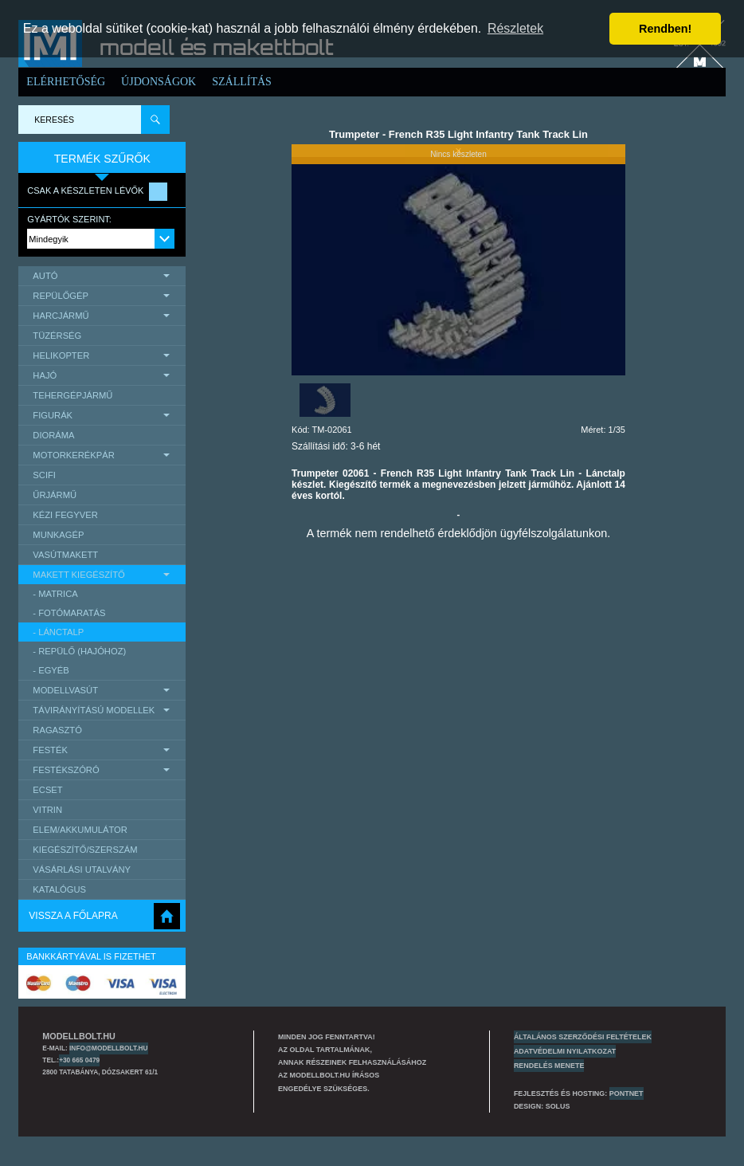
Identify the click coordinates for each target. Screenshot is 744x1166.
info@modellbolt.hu (108, 1048)
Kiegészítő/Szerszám (85, 849)
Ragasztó (57, 730)
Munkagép (58, 535)
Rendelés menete (549, 1066)
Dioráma (53, 435)
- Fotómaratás (69, 613)
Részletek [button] (515, 28)
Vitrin (47, 810)
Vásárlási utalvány (82, 869)
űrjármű (54, 495)
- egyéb (51, 670)
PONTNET (626, 1093)
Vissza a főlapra (73, 915)
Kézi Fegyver (65, 515)
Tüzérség (57, 335)
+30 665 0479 (79, 1060)
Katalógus (59, 889)
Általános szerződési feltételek (583, 1037)
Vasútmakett (65, 554)
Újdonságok (158, 82)
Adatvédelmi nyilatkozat (565, 1051)
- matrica (55, 594)
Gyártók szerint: (69, 219)
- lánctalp (58, 632)
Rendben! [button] (665, 28)
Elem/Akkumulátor (80, 829)
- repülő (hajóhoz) (79, 651)
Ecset (47, 790)
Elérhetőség (65, 82)
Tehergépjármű (72, 395)
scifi (44, 475)
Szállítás (242, 82)
